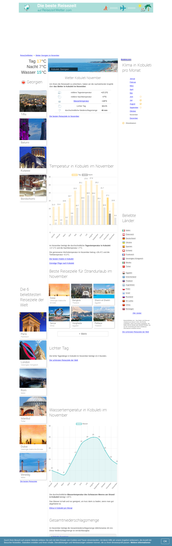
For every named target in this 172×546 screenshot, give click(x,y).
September (134, 108)
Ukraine (129, 242)
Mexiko (128, 262)
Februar (133, 82)
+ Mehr (83, 333)
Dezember (134, 118)
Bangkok (76, 300)
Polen (128, 289)
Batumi (25, 142)
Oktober (133, 111)
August (132, 104)
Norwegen (130, 309)
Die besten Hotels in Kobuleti (61, 259)
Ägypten (129, 273)
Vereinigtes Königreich (29, 365)
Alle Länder (137, 313)
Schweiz (129, 250)
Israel (128, 293)
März (132, 86)
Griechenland (131, 277)
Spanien (129, 246)
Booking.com (126, 59)
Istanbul (25, 418)
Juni (131, 97)
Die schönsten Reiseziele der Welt (63, 360)
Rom (23, 390)
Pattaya (98, 323)
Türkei (23, 421)
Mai (131, 93)
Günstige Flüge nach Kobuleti (61, 263)
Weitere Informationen (140, 542)
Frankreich (25, 337)
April (131, 89)
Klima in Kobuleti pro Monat (60, 508)
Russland (129, 297)
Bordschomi (28, 198)
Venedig (25, 474)
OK (165, 541)
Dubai (52, 298)
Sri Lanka (129, 301)
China (128, 305)
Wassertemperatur (81, 101)
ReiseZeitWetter (26, 55)
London (25, 362)
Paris (24, 334)
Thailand (129, 281)
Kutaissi (25, 170)
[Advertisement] (86, 34)
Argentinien (130, 285)
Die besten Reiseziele (28, 481)
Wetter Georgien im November (47, 55)
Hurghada (77, 323)
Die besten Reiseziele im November (64, 116)
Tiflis (23, 114)
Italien (23, 393)
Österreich (130, 234)
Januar (132, 79)
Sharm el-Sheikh (102, 300)
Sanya (53, 323)
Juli (131, 100)
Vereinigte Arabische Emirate (32, 449)
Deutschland (130, 238)
